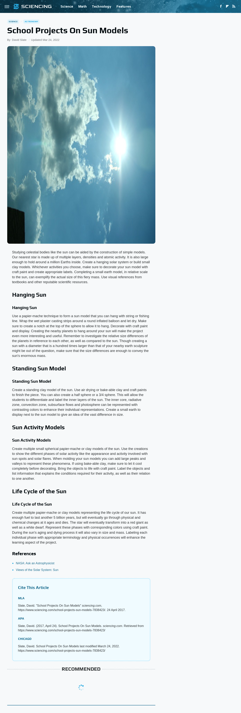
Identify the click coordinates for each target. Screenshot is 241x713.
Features (123, 6)
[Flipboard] (227, 6)
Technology (101, 6)
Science (67, 6)
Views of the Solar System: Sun (37, 570)
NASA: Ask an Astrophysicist (35, 563)
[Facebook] (221, 6)
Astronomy (31, 21)
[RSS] (233, 6)
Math (82, 6)
